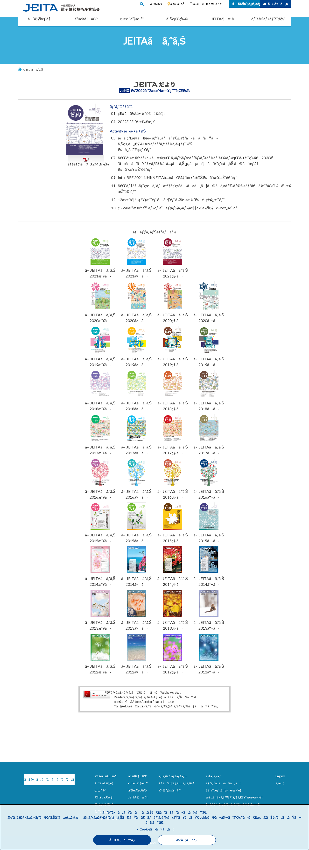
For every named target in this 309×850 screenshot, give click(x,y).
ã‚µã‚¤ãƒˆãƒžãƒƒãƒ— (173, 776)
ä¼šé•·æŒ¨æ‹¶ (106, 776)
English (280, 776)
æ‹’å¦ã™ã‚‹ (186, 840)
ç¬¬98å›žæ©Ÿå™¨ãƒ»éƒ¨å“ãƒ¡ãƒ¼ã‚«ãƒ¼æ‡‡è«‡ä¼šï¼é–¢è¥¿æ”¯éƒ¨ (178, 207)
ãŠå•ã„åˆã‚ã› (279, 4)
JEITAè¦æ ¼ (222, 18)
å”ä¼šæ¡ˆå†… (40, 18)
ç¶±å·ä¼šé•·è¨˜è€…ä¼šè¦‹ (141, 113)
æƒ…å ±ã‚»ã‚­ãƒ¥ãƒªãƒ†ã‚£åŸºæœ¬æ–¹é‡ (235, 797)
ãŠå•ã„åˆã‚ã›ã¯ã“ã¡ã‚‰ (49, 779)
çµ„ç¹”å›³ (100, 790)
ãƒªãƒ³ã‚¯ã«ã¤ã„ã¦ (223, 783)
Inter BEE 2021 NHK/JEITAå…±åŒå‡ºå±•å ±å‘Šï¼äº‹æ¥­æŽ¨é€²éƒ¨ (177, 177)
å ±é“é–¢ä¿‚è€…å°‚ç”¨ (208, 4)
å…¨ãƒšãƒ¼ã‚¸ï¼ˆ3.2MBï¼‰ (87, 162)
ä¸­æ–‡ (279, 783)
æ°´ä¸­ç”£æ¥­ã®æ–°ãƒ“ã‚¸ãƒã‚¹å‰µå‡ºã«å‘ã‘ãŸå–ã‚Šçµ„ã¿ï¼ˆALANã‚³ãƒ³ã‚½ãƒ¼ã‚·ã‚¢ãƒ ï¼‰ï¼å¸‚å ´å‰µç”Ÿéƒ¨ (168, 144)
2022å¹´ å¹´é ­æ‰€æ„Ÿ (136, 121)
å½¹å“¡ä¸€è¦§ (103, 797)
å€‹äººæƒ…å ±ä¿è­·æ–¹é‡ (224, 790)
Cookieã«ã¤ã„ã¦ (157, 829)
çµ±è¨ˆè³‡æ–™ (132, 18)
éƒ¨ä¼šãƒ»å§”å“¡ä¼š (268, 18)
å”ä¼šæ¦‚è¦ (104, 783)
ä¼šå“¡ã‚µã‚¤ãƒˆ (249, 4)
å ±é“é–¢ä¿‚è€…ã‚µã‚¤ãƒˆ (176, 783)
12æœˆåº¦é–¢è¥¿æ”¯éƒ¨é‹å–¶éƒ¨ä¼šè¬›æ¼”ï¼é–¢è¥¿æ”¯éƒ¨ (171, 199)
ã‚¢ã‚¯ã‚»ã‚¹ (177, 4)
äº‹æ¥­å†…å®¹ (86, 18)
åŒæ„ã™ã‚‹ (122, 840)
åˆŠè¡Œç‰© (177, 18)
